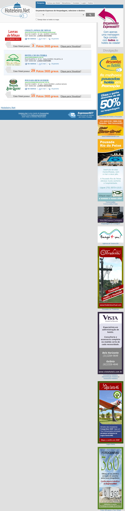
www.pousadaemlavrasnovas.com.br (37, 82)
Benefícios (66, 3)
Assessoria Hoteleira (110, 378)
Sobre (90, 3)
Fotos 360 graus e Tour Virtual (110, 510)
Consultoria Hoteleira (110, 375)
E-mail (43, 39)
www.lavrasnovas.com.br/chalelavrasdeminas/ (40, 32)
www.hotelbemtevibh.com (110, 136)
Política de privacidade (38, 115)
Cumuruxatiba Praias (110, 204)
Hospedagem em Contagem (110, 224)
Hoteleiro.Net (23, 113)
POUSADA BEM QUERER (36, 80)
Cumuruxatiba (110, 202)
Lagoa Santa (110, 444)
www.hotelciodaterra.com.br (34, 57)
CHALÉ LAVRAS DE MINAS (38, 30)
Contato (76, 3)
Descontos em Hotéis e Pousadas (110, 117)
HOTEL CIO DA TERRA (36, 55)
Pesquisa (40, 3)
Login (83, 3)
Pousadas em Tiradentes (110, 309)
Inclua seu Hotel (53, 3)
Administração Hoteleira (110, 377)
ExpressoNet (44, 113)
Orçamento (55, 39)
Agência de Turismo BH (111, 243)
